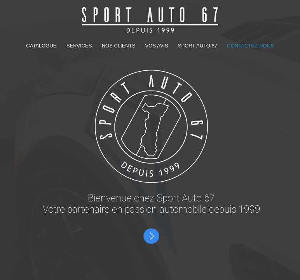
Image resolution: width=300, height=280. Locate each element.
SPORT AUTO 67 (197, 46)
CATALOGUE (42, 46)
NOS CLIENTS (119, 46)
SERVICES (79, 46)
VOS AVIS (157, 46)
